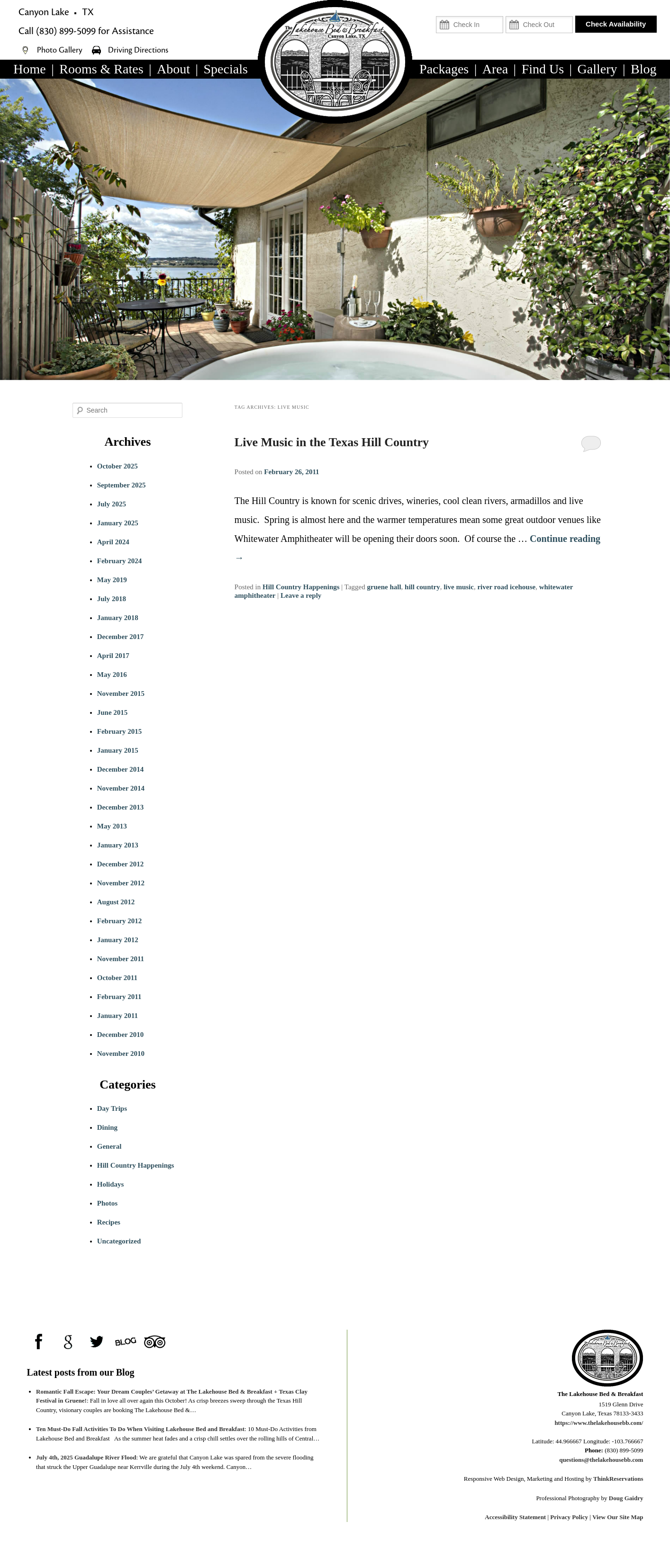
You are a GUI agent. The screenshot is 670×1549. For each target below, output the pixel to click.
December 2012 (120, 864)
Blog (643, 69)
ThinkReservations (618, 1478)
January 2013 (117, 845)
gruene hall (384, 587)
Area (495, 69)
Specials (226, 69)
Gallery (597, 69)
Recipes (108, 1222)
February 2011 (119, 996)
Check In (489, 12)
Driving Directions (138, 50)
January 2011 (117, 1015)
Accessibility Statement (515, 1517)
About (173, 69)
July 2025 (111, 504)
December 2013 (120, 807)
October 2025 (117, 466)
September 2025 (121, 485)
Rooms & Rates (101, 69)
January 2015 (117, 750)
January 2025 (117, 523)
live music (459, 587)
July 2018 (111, 599)
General (109, 1146)
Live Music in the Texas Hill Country (332, 442)
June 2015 (112, 712)
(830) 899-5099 (66, 31)
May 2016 (112, 674)
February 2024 (119, 561)
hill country (422, 587)
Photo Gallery (60, 50)
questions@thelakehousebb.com (601, 1459)
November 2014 (121, 788)
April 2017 (113, 655)
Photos (107, 1203)
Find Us (543, 69)
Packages (444, 69)
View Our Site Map (617, 1517)
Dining (107, 1127)
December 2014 (120, 769)
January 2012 (117, 940)
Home (29, 69)
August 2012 (116, 902)
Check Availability (616, 24)
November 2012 (121, 883)
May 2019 (112, 580)
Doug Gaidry (626, 1498)
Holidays (110, 1184)
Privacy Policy (569, 1517)
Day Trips (112, 1108)
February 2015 (119, 731)
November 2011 (120, 959)
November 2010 (121, 1053)
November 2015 (121, 693)
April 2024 (113, 542)
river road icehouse (506, 587)
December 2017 (120, 636)
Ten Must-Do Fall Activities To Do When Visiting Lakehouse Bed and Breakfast (140, 1428)
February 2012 (119, 921)
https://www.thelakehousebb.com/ (598, 1422)
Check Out (556, 12)
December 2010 (120, 1034)
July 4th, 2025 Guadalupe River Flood (86, 1457)
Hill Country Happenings (301, 587)
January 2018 (117, 617)
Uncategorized (119, 1241)
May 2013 (112, 826)
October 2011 (117, 978)
